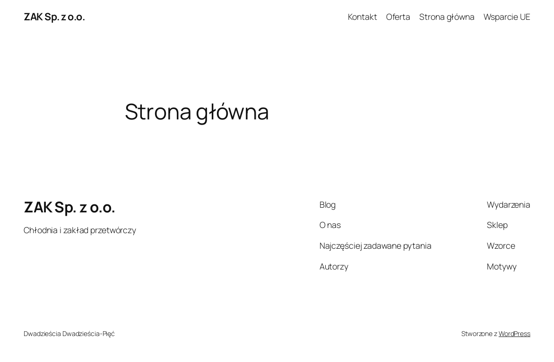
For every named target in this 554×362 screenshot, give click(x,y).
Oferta (398, 16)
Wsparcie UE (507, 16)
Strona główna (447, 16)
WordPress (514, 333)
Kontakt (362, 16)
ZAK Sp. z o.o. (54, 16)
